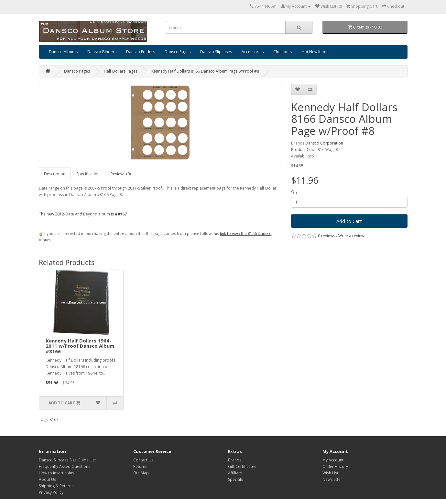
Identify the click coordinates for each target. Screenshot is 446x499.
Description (54, 174)
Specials (235, 479)
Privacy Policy (51, 492)
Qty (294, 191)
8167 (54, 419)
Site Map (141, 473)
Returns (140, 466)
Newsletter (332, 479)
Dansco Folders (140, 51)
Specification (88, 174)
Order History (335, 466)
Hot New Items (314, 51)
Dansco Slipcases (216, 51)
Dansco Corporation (324, 143)
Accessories (253, 51)
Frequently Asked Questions (64, 466)
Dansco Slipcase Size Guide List (67, 460)
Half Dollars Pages (120, 71)
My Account (332, 460)
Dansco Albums (63, 51)
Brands (234, 460)
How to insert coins (56, 473)
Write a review (351, 235)
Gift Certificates (242, 466)
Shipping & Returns (56, 486)
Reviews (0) (121, 174)
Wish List (330, 473)
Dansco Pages (177, 51)
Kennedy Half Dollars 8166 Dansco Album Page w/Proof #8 (205, 71)
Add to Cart (349, 221)
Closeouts (282, 51)
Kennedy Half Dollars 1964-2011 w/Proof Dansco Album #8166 (80, 345)
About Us (47, 479)
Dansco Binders (101, 51)
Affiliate (235, 473)
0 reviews (326, 235)
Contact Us (143, 460)
